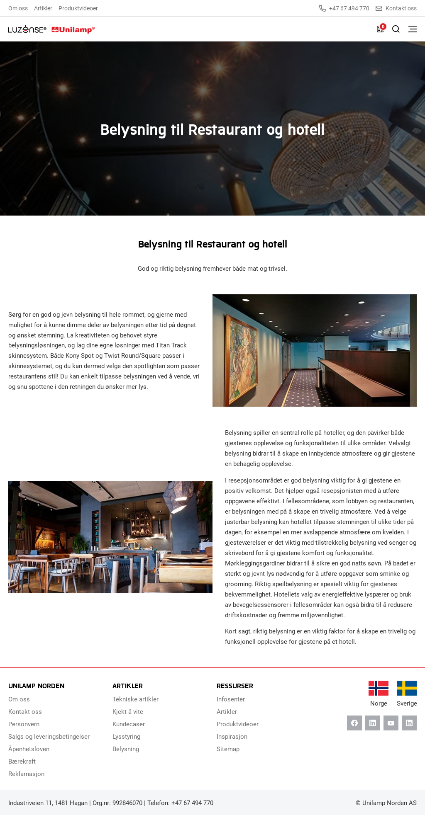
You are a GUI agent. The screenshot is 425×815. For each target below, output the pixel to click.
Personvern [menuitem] (23, 724)
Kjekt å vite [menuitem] (127, 711)
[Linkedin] (372, 723)
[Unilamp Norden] (51, 29)
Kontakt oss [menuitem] (25, 711)
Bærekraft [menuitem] (22, 761)
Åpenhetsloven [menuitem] (28, 749)
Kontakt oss (396, 8)
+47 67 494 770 (344, 8)
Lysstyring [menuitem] (126, 736)
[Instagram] (409, 723)
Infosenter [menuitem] (231, 699)
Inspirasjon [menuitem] (232, 736)
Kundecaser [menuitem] (128, 724)
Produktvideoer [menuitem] (78, 8)
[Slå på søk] (396, 29)
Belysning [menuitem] (125, 749)
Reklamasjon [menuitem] (26, 773)
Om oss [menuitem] (18, 8)
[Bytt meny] (412, 29)
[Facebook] (354, 723)
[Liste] (380, 29)
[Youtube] (390, 723)
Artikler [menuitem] (43, 8)
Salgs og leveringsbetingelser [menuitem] (49, 736)
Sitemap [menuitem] (228, 749)
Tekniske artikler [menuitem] (135, 699)
